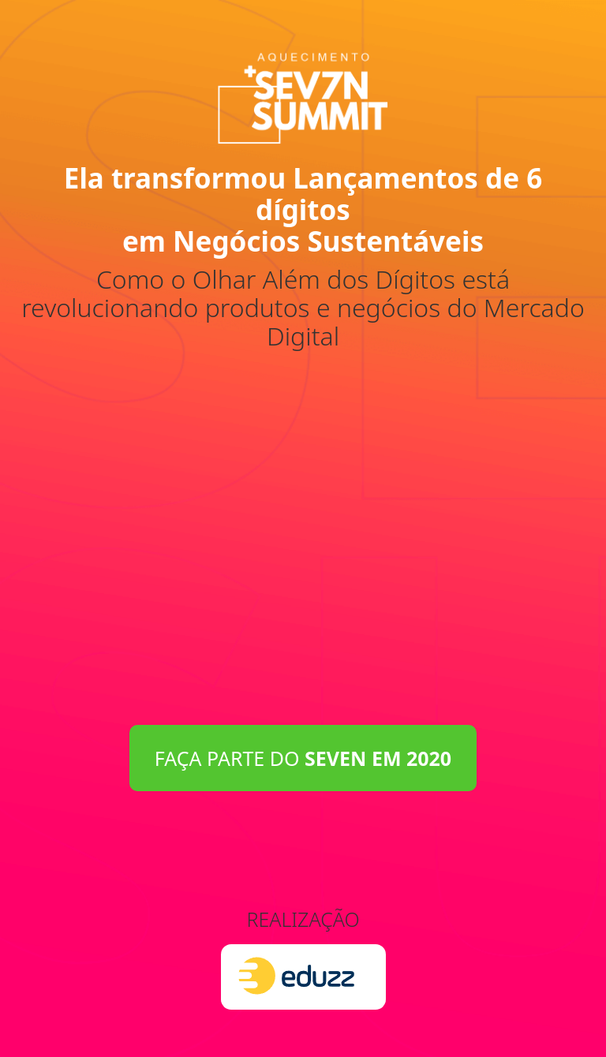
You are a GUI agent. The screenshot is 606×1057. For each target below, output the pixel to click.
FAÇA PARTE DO (303, 758)
